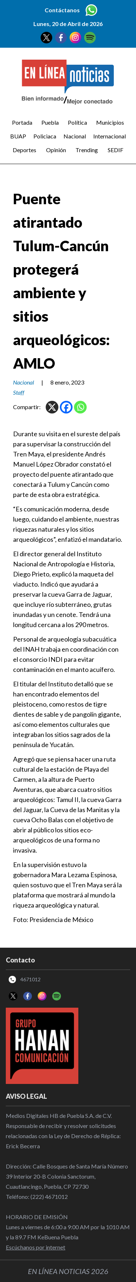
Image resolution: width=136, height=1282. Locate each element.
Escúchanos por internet (35, 1247)
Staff (18, 392)
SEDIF (115, 149)
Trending (86, 149)
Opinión (56, 149)
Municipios (110, 122)
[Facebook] (66, 407)
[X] (52, 407)
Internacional (109, 136)
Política (77, 122)
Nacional (74, 136)
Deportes (24, 149)
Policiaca (44, 136)
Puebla (50, 122)
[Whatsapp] (80, 407)
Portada (22, 122)
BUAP (18, 136)
